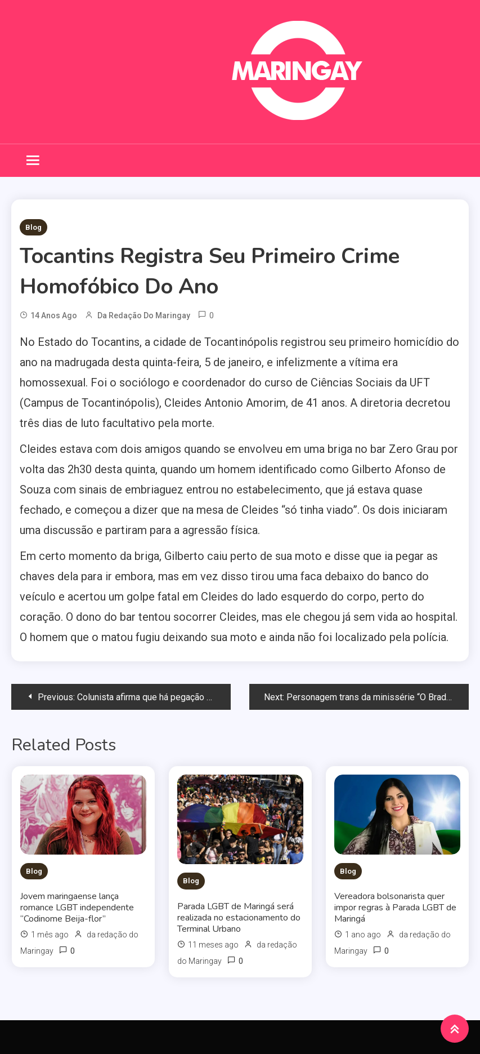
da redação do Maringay (143, 315)
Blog (33, 227)
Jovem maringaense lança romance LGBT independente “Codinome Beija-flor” (77, 907)
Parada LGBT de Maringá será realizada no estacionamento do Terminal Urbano (238, 918)
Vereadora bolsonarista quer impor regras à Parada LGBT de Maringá (395, 907)
